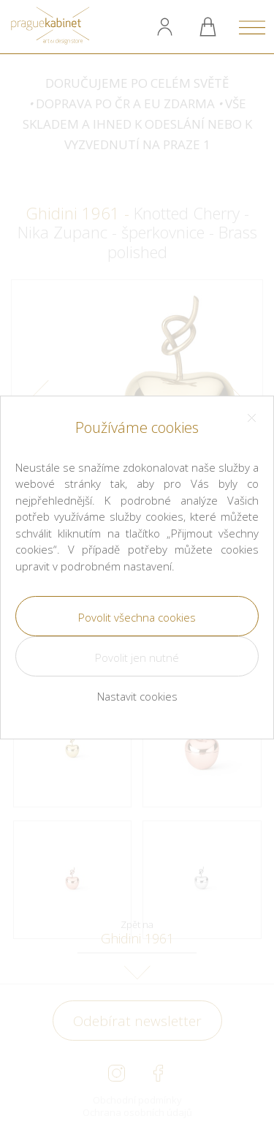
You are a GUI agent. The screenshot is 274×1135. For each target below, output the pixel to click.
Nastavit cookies (137, 696)
